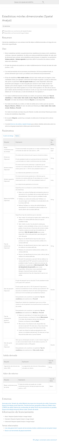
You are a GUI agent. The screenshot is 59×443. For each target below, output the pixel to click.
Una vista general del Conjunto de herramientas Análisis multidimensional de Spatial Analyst (31, 428)
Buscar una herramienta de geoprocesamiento (18, 430)
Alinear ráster (23, 409)
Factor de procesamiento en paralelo (45, 407)
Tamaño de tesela (33, 409)
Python (17, 136)
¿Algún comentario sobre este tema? (46, 440)
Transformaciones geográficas (33, 405)
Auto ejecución (6, 403)
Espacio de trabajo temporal (10, 409)
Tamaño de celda (17, 403)
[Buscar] (43, 2)
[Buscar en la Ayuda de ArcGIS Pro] (28, 2)
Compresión (52, 403)
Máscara (44, 405)
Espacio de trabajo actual (9, 405)
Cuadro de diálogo (8, 136)
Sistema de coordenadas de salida (23, 407)
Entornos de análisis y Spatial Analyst (20, 124)
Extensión (20, 405)
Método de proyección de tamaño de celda (35, 403)
